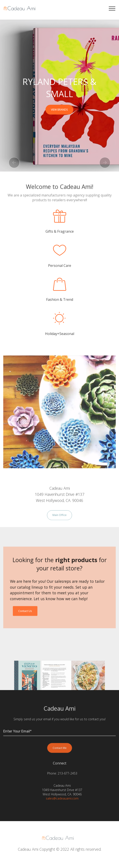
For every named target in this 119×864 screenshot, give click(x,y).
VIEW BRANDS (59, 109)
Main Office (59, 520)
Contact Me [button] (60, 753)
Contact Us (25, 616)
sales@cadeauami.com (62, 800)
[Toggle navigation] (112, 8)
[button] (14, 162)
